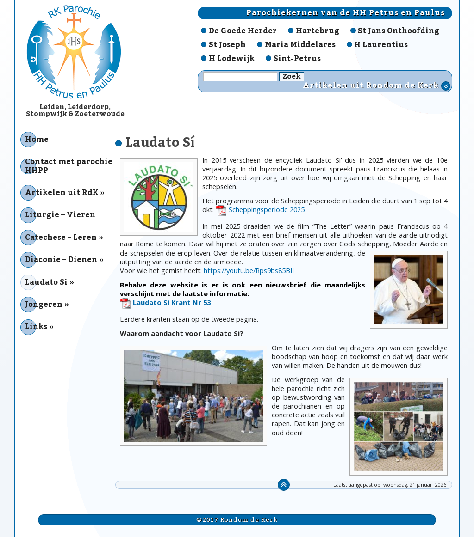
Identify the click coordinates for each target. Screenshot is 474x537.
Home (37, 139)
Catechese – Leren (61, 237)
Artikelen (376, 86)
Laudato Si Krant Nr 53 (172, 302)
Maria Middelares (300, 45)
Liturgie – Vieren (60, 214)
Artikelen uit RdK (61, 192)
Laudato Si (46, 282)
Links (36, 326)
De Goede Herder (243, 31)
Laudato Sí (160, 143)
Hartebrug (317, 31)
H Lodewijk (232, 59)
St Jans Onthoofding (398, 31)
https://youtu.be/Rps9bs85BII (249, 270)
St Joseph (227, 45)
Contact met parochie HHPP (68, 165)
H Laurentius (381, 45)
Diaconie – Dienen (61, 259)
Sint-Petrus (297, 59)
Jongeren (43, 304)
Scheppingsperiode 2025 (267, 209)
